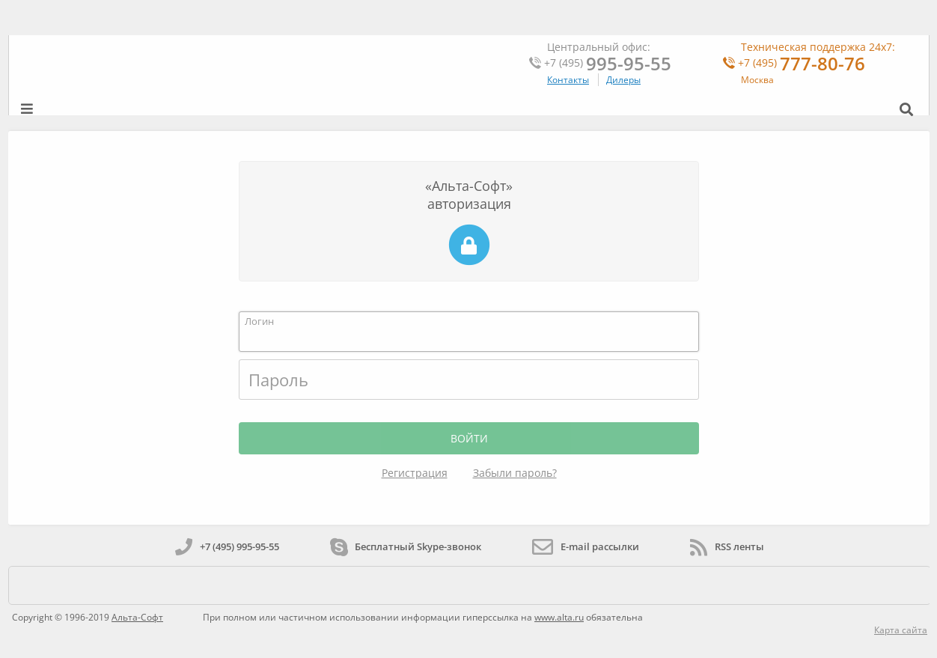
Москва (757, 79)
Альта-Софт (137, 617)
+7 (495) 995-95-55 (227, 546)
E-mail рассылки (585, 546)
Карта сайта (900, 630)
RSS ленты (727, 546)
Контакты (568, 79)
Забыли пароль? (515, 473)
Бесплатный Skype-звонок (405, 546)
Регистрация (415, 473)
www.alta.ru (559, 617)
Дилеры (623, 79)
